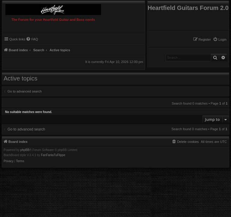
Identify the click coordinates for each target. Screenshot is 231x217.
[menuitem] (219, 39)
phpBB (24, 150)
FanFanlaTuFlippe (53, 155)
